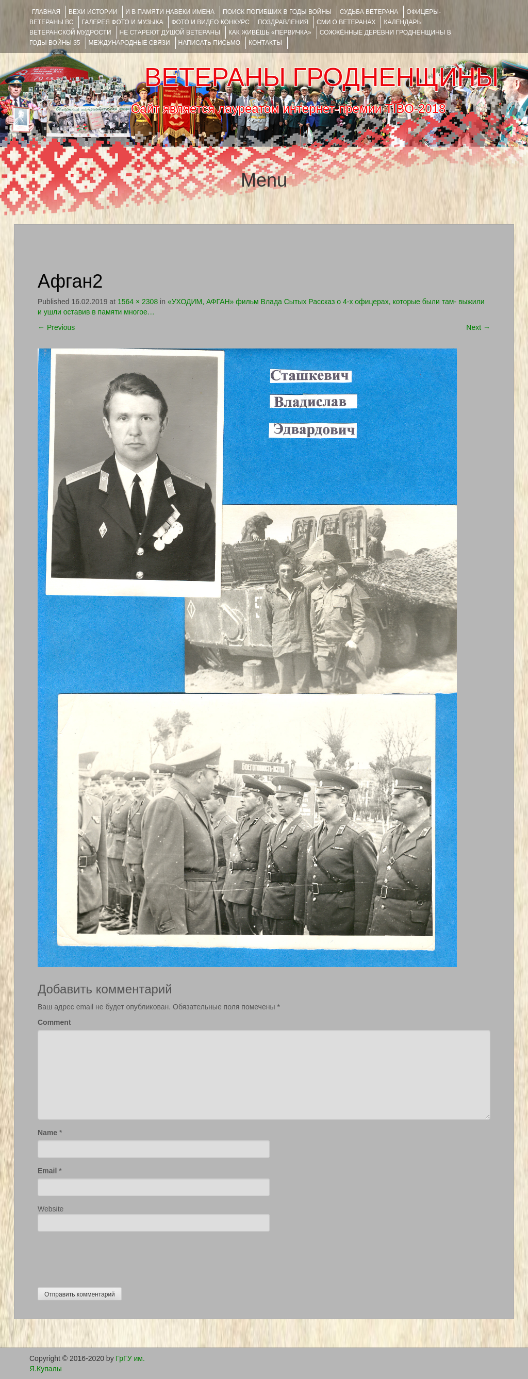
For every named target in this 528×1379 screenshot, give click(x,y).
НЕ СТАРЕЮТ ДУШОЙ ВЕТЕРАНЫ (170, 32)
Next (478, 327)
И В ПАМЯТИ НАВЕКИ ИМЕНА (169, 11)
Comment (54, 1022)
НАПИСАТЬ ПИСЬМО (209, 42)
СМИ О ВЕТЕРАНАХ (346, 22)
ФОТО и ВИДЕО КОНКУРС (210, 22)
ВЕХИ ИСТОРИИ (93, 11)
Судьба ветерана (369, 11)
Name (47, 1132)
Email (47, 1171)
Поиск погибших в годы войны (277, 11)
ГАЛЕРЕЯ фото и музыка (122, 22)
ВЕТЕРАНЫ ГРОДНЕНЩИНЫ (321, 77)
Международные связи (129, 42)
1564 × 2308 (138, 301)
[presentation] (116, 1257)
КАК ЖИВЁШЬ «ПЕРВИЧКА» (269, 32)
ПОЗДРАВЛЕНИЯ (283, 22)
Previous (56, 327)
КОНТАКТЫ (265, 42)
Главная (46, 11)
